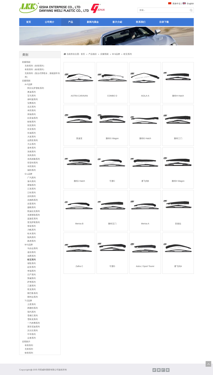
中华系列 (31, 334)
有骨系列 (29, 345)
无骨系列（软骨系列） (35, 66)
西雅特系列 (32, 308)
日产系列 (31, 274)
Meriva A (145, 223)
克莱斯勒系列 (33, 215)
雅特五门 (112, 223)
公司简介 (49, 22)
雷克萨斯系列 (33, 222)
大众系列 (31, 144)
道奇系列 (31, 148)
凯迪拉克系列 (33, 211)
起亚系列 (31, 267)
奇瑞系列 (31, 271)
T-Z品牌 (28, 300)
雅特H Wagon (178, 181)
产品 (70, 22)
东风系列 (31, 155)
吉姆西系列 (32, 200)
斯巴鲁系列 (32, 293)
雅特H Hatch (178, 96)
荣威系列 (31, 278)
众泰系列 (31, 338)
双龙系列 (31, 289)
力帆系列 (31, 229)
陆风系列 (31, 237)
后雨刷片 (26, 341)
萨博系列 (31, 282)
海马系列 (31, 181)
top (208, 364)
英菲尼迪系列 (33, 326)
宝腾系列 (31, 103)
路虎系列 (31, 241)
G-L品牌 (28, 174)
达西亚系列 (32, 140)
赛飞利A (178, 266)
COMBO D (112, 96)
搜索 (191, 10)
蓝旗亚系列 (32, 218)
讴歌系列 (31, 263)
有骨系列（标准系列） (35, 69)
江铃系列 (31, 192)
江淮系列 (31, 189)
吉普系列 (31, 203)
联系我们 (140, 22)
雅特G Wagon (112, 138)
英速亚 (79, 138)
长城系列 (31, 133)
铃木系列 (31, 233)
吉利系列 (31, 196)
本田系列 (31, 110)
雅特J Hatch (79, 181)
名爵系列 (31, 256)
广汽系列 (31, 177)
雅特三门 (178, 138)
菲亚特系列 (32, 162)
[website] (62, 8)
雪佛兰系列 (32, 315)
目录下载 (164, 22)
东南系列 (31, 151)
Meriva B (79, 223)
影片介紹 (117, 22)
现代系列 (31, 312)
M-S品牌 (29, 244)
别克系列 (31, 125)
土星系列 (31, 304)
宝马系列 (31, 95)
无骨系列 (29, 349)
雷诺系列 (31, 226)
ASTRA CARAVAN (79, 96)
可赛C (112, 181)
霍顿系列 (31, 185)
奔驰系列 (31, 114)
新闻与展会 (93, 22)
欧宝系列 (31, 259)
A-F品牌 (28, 84)
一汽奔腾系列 (33, 323)
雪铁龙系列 (32, 319)
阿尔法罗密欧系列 (35, 88)
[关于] (106, 36)
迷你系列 (31, 252)
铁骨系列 (29, 353)
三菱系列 (31, 285)
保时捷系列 (32, 99)
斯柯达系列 (32, 297)
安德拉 (178, 223)
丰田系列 (31, 166)
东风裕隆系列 (33, 159)
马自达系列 (32, 248)
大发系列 (31, 136)
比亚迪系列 (32, 118)
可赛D (112, 266)
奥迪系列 (31, 92)
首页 (28, 22)
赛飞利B (145, 181)
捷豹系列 (31, 207)
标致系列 (31, 121)
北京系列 (31, 107)
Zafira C (79, 266)
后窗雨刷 (26, 80)
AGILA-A (145, 96)
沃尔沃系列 (32, 330)
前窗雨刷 (26, 62)
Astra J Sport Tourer (145, 266)
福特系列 (31, 170)
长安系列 (31, 129)
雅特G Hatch (145, 138)
